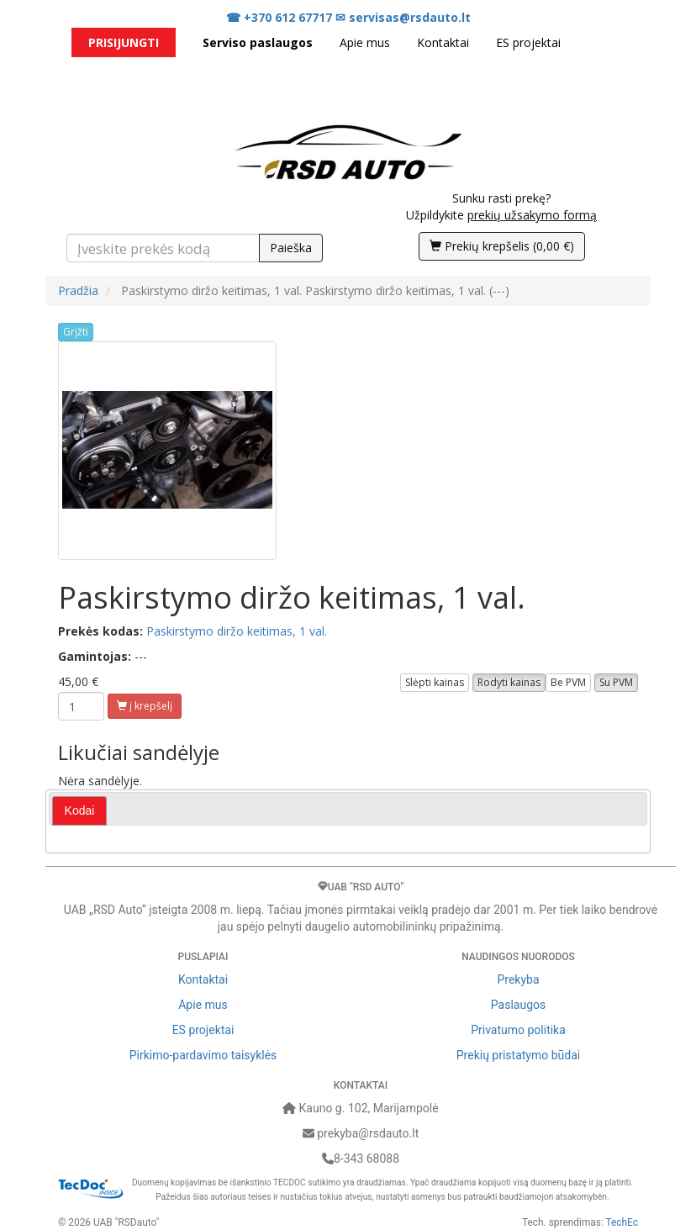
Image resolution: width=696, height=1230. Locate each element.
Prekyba (518, 979)
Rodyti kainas (508, 682)
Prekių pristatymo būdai (518, 1055)
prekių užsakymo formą (532, 215)
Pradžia (78, 290)
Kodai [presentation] (80, 810)
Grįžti (75, 332)
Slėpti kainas (434, 682)
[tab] (80, 811)
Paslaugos (518, 1004)
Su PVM (616, 682)
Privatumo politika (518, 1030)
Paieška (291, 248)
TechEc (622, 1222)
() (502, 246)
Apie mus (365, 42)
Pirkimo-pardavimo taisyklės (203, 1055)
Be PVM (568, 682)
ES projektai (528, 42)
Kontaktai (443, 42)
